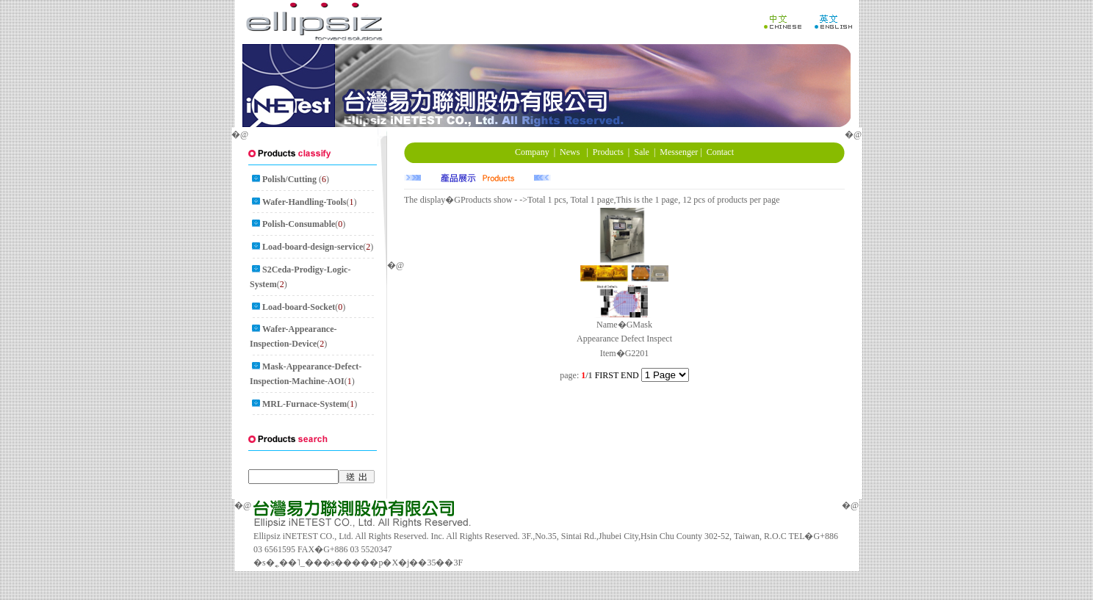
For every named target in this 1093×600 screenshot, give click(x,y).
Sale (641, 152)
